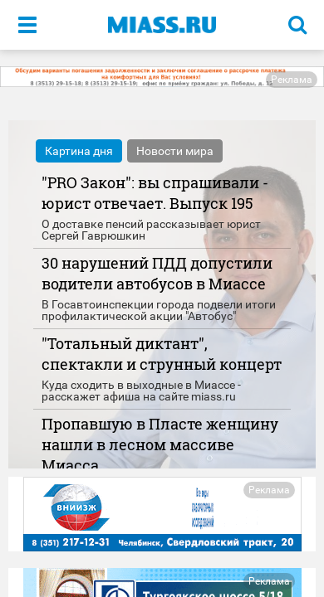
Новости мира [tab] (175, 151)
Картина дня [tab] (79, 151)
